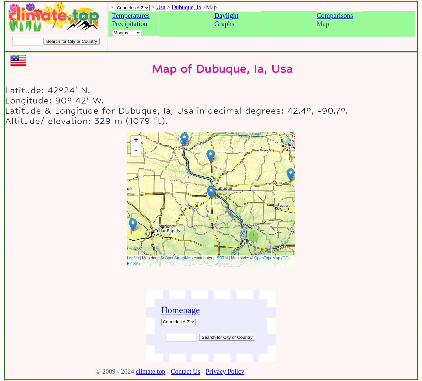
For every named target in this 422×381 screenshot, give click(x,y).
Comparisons (334, 15)
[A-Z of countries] (178, 322)
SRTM (222, 258)
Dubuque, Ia (186, 7)
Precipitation (129, 24)
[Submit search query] (227, 337)
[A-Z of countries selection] (132, 8)
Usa (161, 7)
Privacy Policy (225, 371)
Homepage (180, 310)
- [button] (136, 151)
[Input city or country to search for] (27, 41)
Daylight (226, 15)
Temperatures (131, 15)
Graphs (224, 24)
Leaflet (133, 258)
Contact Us (185, 371)
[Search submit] (72, 41)
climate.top (150, 371)
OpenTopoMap (267, 258)
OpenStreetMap (179, 258)
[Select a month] (126, 33)
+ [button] (136, 141)
